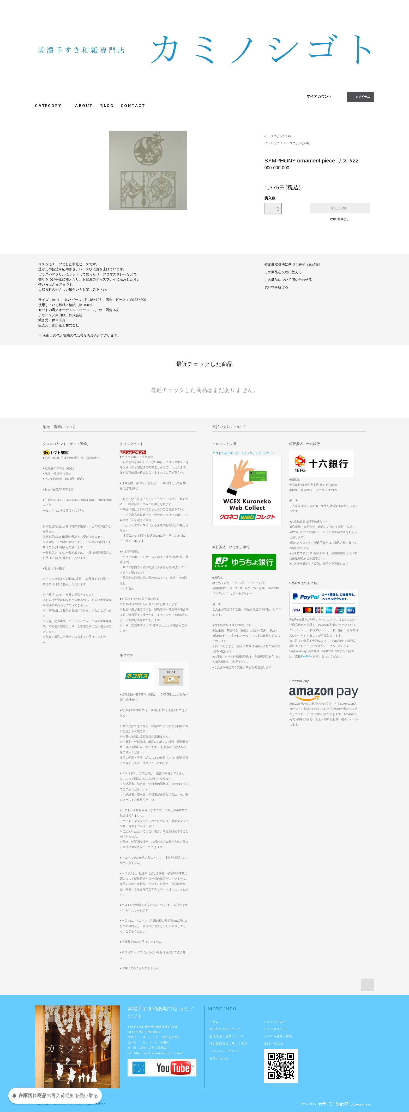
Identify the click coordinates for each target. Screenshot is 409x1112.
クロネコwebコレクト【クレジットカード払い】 (243, 453)
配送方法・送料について (226, 1036)
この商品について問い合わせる (288, 280)
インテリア (272, 143)
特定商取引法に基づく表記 (228, 1043)
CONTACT (133, 105)
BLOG (106, 105)
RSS (267, 1043)
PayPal (305, 656)
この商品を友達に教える (283, 272)
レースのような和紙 (278, 136)
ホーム (214, 1021)
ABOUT (84, 105)
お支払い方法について (225, 1029)
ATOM (278, 1043)
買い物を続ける (276, 287)
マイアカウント (319, 96)
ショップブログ (275, 1021)
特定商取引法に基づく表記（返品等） (293, 264)
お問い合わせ (218, 1058)
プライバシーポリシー (225, 1050)
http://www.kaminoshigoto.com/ (158, 1053)
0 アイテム (360, 96)
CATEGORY (51, 105)
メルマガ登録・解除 (278, 1036)
